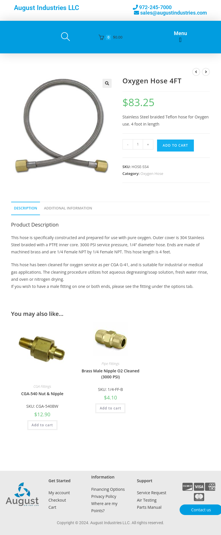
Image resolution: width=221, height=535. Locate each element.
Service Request (151, 492)
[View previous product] (196, 72)
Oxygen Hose (151, 173)
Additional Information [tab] (68, 208)
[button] (180, 40)
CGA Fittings (42, 386)
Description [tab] (25, 208)
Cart (52, 507)
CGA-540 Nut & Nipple (42, 393)
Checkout (57, 500)
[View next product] (206, 72)
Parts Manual (149, 507)
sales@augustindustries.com (173, 13)
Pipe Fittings (110, 363)
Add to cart (175, 145)
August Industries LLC (46, 8)
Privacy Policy (103, 496)
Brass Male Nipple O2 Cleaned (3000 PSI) (111, 373)
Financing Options (108, 489)
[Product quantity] (138, 144)
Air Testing (146, 500)
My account (59, 492)
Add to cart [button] (42, 425)
